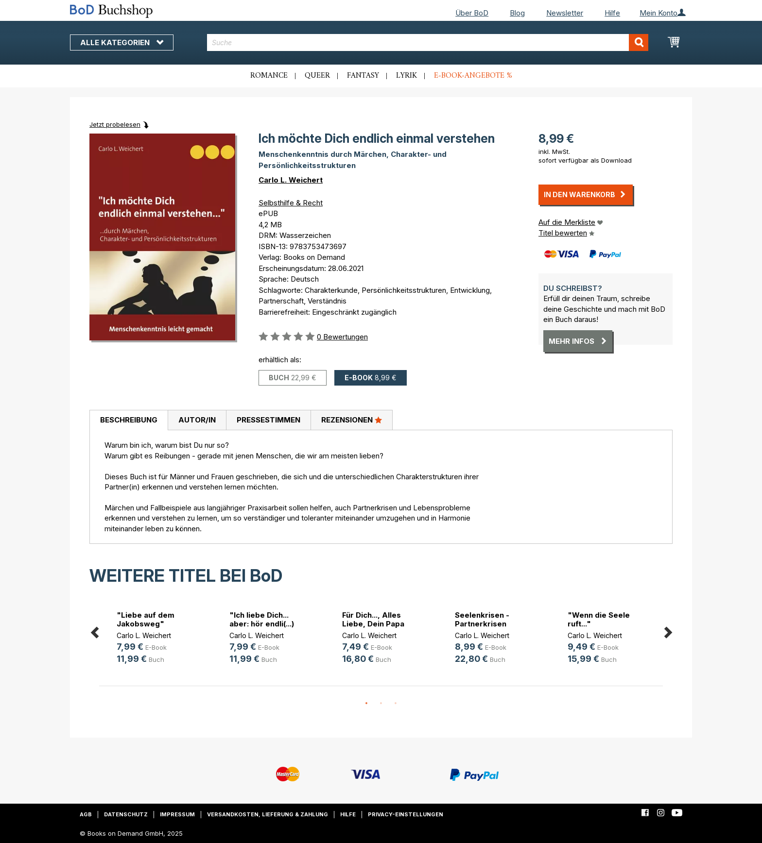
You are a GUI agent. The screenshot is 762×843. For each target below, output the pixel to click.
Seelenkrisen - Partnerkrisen (482, 619)
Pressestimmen (268, 419)
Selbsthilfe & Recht (291, 202)
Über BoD (471, 12)
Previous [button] (94, 630)
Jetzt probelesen (114, 124)
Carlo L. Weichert (291, 180)
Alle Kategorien (121, 42)
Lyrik (406, 76)
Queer (317, 76)
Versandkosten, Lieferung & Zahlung (267, 814)
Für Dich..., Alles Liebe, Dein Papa (373, 619)
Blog (517, 12)
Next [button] (668, 630)
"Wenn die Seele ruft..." (599, 619)
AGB (86, 814)
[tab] (128, 420)
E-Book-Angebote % (473, 76)
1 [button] (366, 703)
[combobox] (428, 42)
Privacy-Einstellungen (405, 814)
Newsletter (564, 12)
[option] (155, 639)
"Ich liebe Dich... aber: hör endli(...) (261, 619)
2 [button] (381, 703)
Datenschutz (126, 814)
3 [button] (395, 703)
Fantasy (363, 76)
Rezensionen (351, 419)
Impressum (177, 814)
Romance (269, 76)
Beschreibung (128, 419)
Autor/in (197, 419)
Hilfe (612, 12)
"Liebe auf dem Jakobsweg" (145, 619)
